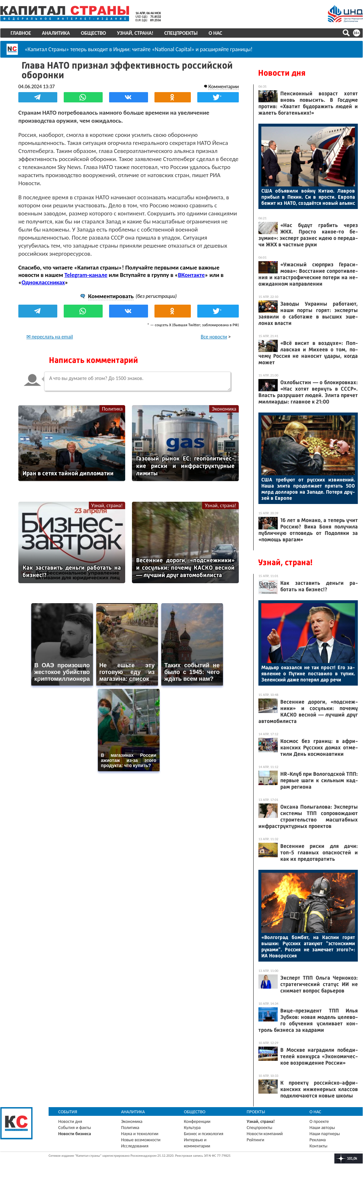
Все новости (214, 337)
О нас (215, 33)
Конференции (197, 1121)
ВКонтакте (191, 275)
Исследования (134, 1146)
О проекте (319, 1121)
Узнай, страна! (135, 33)
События (67, 1112)
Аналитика (56, 33)
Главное (21, 33)
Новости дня (281, 73)
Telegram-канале (85, 275)
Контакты (319, 1146)
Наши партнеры (325, 1133)
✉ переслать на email (49, 337)
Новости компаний (265, 1133)
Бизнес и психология (203, 1133)
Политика (112, 409)
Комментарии (223, 86)
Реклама (318, 1140)
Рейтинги (255, 1140)
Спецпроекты (181, 33)
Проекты (256, 1112)
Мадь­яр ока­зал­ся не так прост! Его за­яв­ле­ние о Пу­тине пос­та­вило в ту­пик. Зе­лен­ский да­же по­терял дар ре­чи (308, 673)
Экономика (224, 409)
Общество (93, 33)
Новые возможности (140, 1140)
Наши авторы (322, 1127)
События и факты (74, 1127)
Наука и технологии (139, 1133)
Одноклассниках (43, 282)
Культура (192, 1127)
